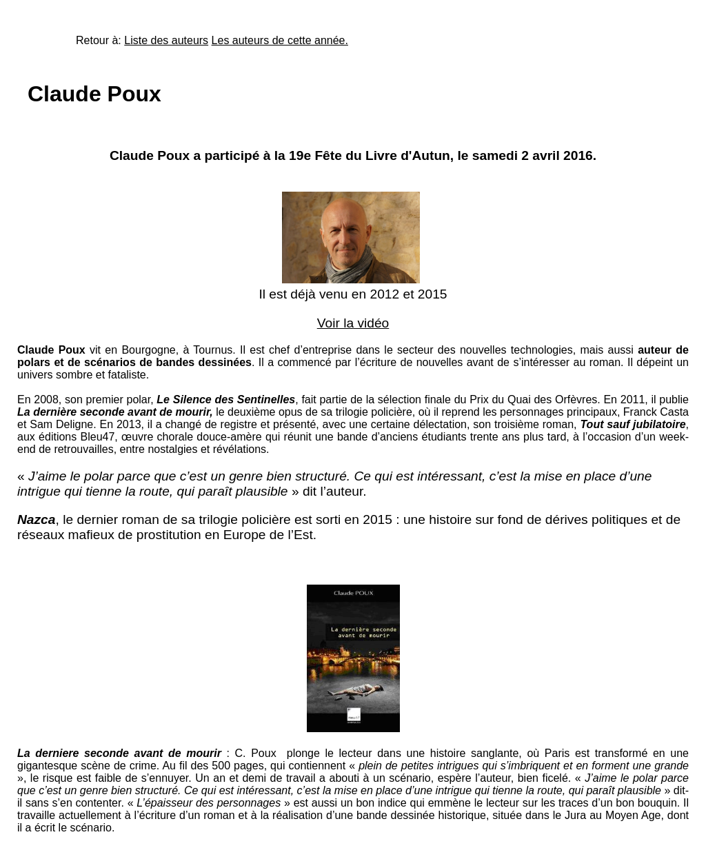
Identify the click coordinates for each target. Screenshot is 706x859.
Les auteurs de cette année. (280, 40)
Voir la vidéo (353, 323)
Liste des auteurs (166, 40)
